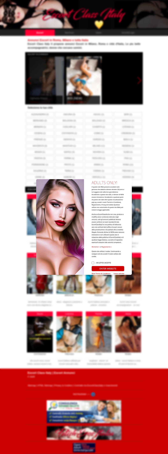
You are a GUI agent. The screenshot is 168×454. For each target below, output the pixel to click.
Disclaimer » (96, 247)
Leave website (119, 273)
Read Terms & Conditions (101, 273)
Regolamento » (106, 247)
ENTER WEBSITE (107, 268)
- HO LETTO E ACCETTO (103, 263)
